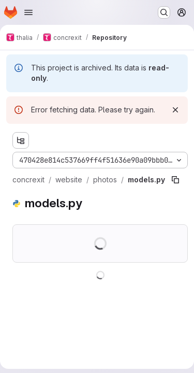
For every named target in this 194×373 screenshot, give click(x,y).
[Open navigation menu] (28, 12)
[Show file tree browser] (20, 140)
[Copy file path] (175, 179)
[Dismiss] (175, 110)
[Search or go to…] (164, 12)
